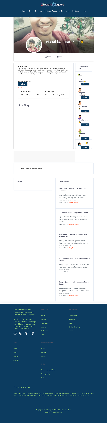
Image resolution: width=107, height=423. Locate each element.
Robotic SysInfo (56, 412)
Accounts (44, 327)
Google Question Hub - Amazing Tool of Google (74, 283)
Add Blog (16, 360)
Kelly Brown (72, 248)
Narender (72, 272)
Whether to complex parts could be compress (72, 190)
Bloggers (38, 11)
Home (24, 11)
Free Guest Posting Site (45, 395)
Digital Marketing (74, 327)
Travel (71, 331)
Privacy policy (45, 374)
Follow (22, 84)
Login (68, 11)
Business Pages (50, 11)
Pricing (16, 348)
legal (42, 378)
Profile (48, 57)
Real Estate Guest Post (62, 393)
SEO (70, 323)
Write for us (44, 331)
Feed (59, 57)
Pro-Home (82, 80)
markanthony (82, 121)
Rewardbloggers (48, 410)
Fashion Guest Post (77, 393)
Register (75, 11)
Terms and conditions (48, 370)
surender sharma (74, 224)
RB (85, 143)
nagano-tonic (82, 94)
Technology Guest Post (34, 393)
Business (72, 319)
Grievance (44, 323)
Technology (73, 315)
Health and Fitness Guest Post (79, 395)
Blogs (15, 352)
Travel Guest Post (19, 393)
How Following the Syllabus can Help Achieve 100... (73, 235)
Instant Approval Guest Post (27, 395)
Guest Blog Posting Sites (61, 395)
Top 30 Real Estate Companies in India (73, 212)
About (43, 315)
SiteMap (43, 356)
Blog (30, 11)
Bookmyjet (82, 107)
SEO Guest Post (48, 393)
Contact (43, 319)
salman (82, 135)
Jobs (61, 11)
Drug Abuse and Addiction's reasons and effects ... (74, 259)
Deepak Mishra (73, 202)
